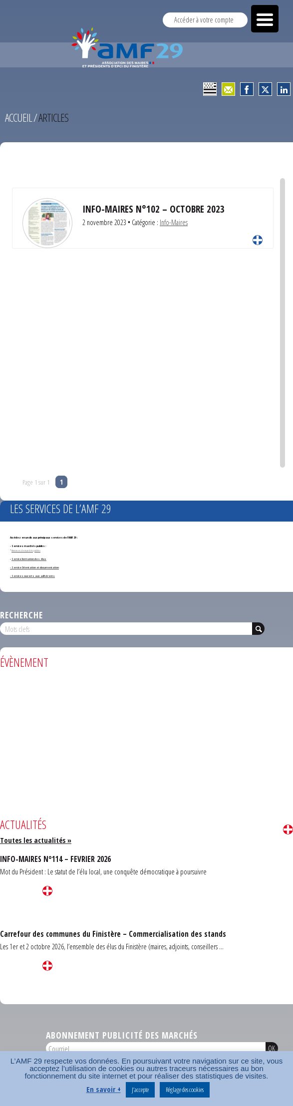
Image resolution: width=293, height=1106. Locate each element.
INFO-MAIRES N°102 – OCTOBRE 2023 (153, 209)
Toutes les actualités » (35, 840)
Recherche (21, 615)
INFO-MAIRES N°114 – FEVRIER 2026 (55, 859)
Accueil (18, 117)
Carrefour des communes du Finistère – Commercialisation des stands (113, 934)
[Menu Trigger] (265, 18)
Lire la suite (258, 240)
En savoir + (103, 1089)
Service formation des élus (28, 559)
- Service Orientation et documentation (34, 567)
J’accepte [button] (140, 1089)
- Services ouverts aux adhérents (32, 576)
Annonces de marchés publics (25, 551)
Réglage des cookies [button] (185, 1089)
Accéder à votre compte (204, 19)
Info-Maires (174, 222)
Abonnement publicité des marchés (122, 1035)
